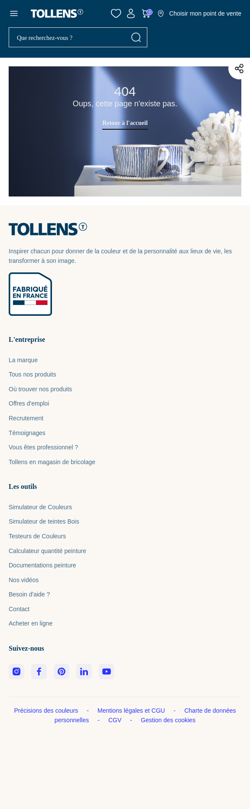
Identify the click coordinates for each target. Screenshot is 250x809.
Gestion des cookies (168, 720)
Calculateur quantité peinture (47, 550)
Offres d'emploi (29, 403)
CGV (115, 720)
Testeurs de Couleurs (37, 536)
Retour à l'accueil (125, 123)
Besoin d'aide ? (29, 594)
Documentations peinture (42, 565)
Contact (19, 609)
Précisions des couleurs (47, 710)
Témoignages (27, 432)
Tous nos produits (32, 374)
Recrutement (26, 418)
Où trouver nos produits (40, 389)
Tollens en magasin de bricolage (52, 462)
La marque (23, 360)
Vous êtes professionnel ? (43, 447)
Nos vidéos (24, 579)
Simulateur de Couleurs (40, 507)
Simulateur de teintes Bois (44, 521)
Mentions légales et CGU (132, 710)
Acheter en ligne (30, 623)
